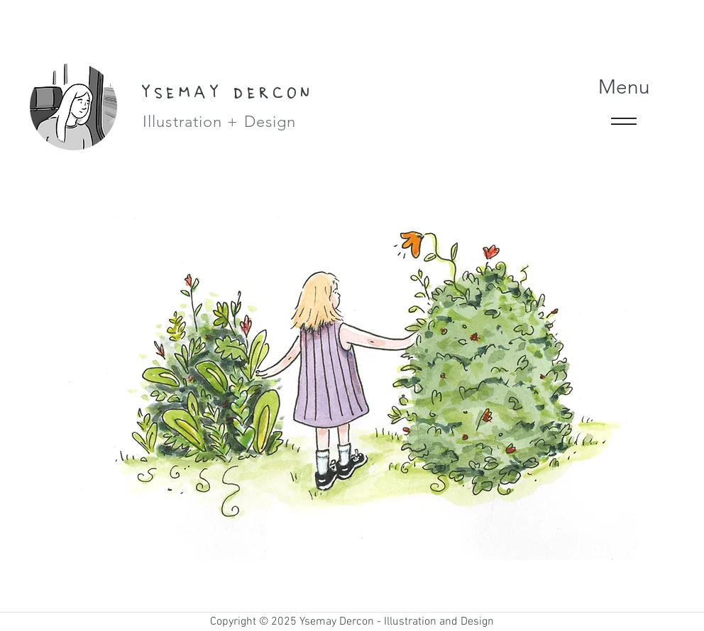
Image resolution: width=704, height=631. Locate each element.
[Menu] (623, 109)
